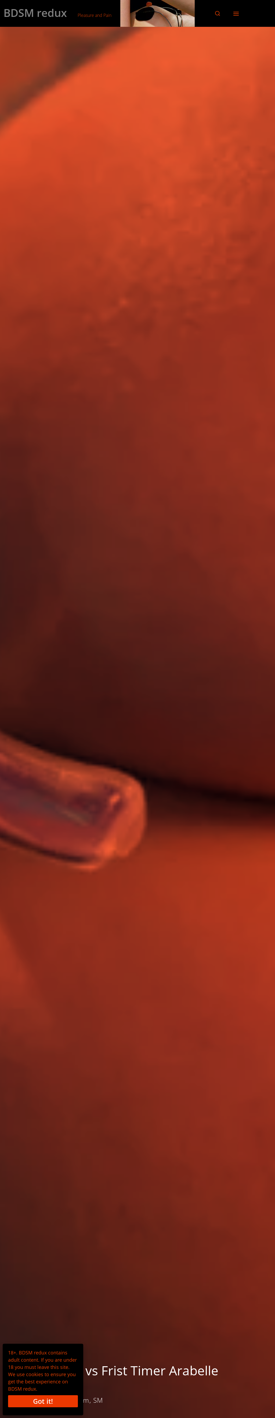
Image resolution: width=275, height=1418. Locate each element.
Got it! (43, 1401)
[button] (217, 13)
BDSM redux (35, 13)
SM (98, 1400)
